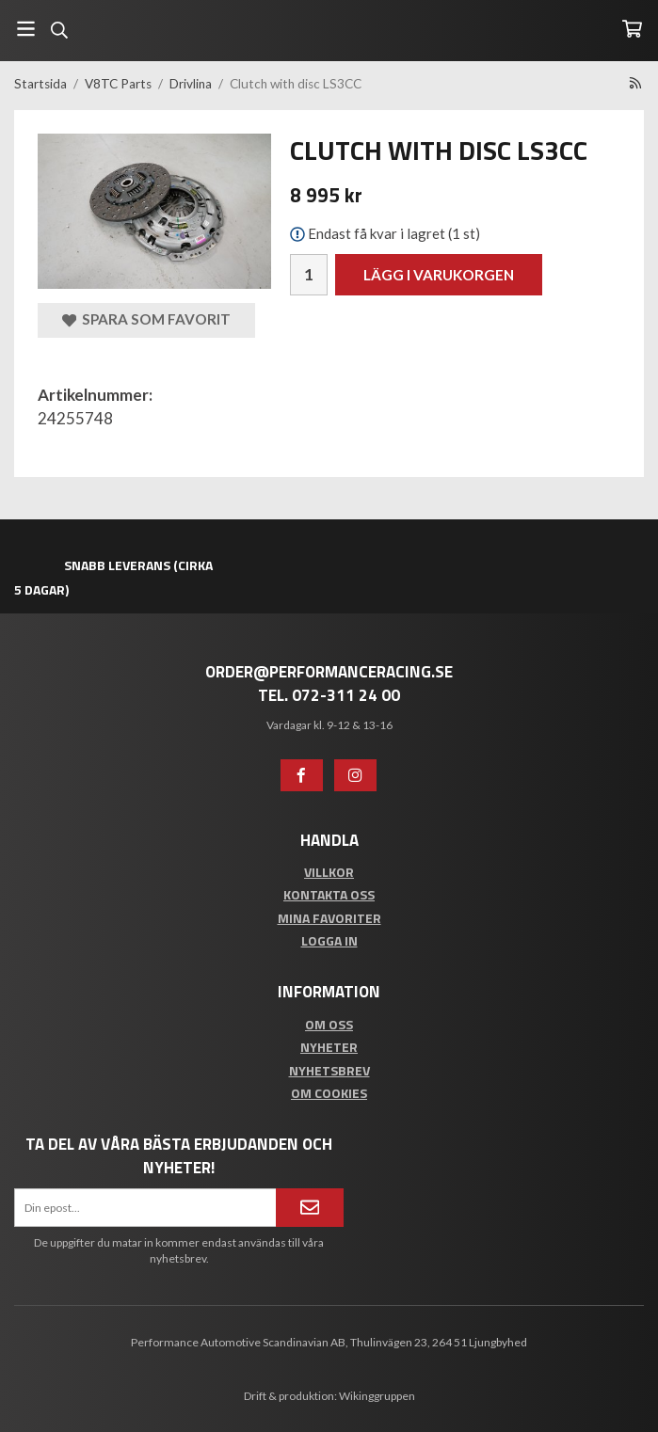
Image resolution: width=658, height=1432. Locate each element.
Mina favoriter (329, 918)
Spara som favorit (146, 319)
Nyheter (329, 1047)
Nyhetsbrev (329, 1070)
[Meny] (25, 29)
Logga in (329, 940)
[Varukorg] (632, 29)
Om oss (329, 1024)
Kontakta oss (329, 894)
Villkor (329, 872)
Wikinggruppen (377, 1396)
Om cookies (329, 1093)
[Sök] (58, 30)
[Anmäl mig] (310, 1207)
